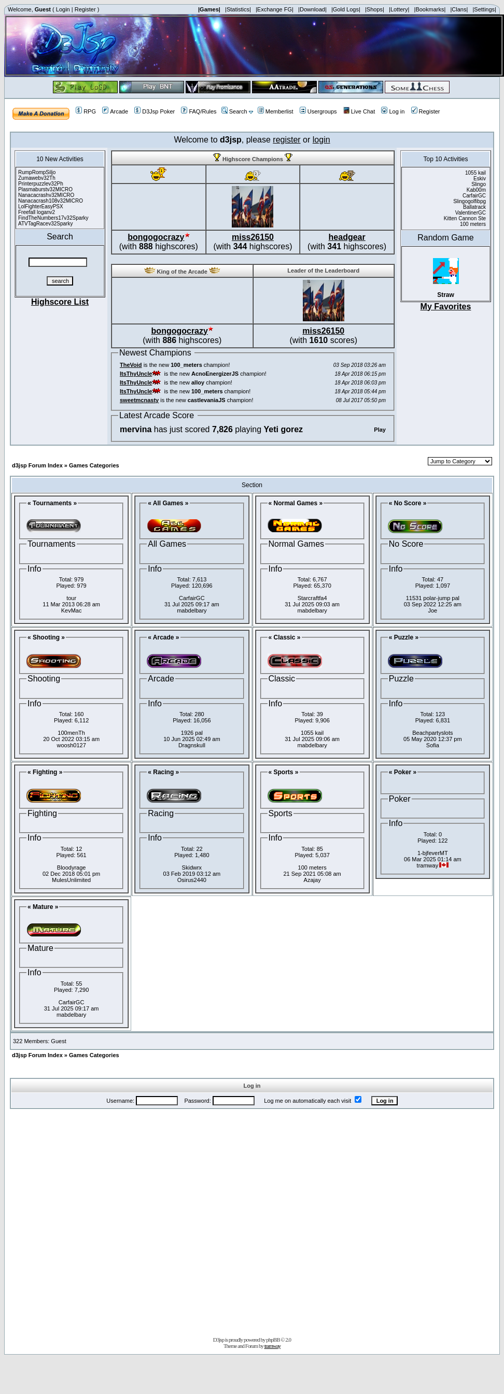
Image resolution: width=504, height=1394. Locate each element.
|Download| (312, 9)
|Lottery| (399, 9)
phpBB (272, 1339)
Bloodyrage (71, 867)
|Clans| (459, 9)
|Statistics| (238, 9)
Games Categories (94, 465)
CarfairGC (192, 598)
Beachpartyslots (432, 733)
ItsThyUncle (136, 374)
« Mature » (42, 907)
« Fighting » (44, 772)
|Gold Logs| (345, 9)
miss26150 (253, 237)
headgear (347, 237)
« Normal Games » (296, 503)
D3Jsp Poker (154, 111)
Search (234, 111)
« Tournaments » (52, 503)
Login (63, 9)
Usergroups (318, 111)
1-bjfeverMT (432, 853)
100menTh (71, 733)
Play (380, 429)
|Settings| (484, 9)
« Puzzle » (403, 637)
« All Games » (168, 503)
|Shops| (374, 9)
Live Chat (359, 111)
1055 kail (312, 733)
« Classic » (285, 637)
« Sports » (284, 772)
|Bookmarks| (430, 9)
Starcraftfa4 (312, 598)
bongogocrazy (156, 237)
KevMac (71, 610)
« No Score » (408, 503)
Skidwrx (192, 867)
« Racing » (163, 772)
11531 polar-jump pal (432, 598)
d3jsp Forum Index (37, 465)
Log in (392, 111)
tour (71, 598)
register (286, 139)
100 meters (312, 867)
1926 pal (192, 733)
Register (85, 9)
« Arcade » (163, 637)
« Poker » (402, 772)
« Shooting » (46, 637)
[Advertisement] (122, 1220)
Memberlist (275, 111)
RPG (86, 111)
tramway (272, 1346)
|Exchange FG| (274, 9)
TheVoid (131, 365)
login (321, 139)
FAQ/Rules (198, 111)
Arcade (115, 111)
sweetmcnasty (139, 400)
